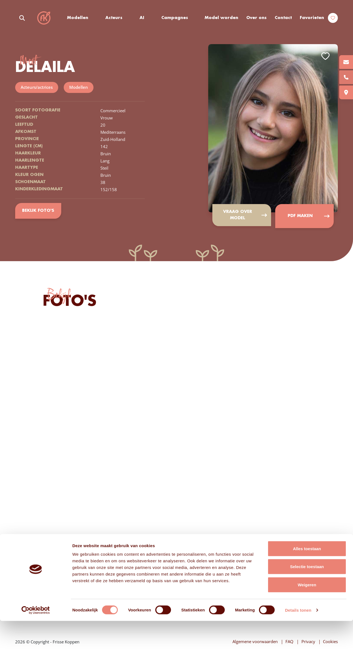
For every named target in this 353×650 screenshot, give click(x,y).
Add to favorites (325, 56)
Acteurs (114, 18)
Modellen (78, 18)
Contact (283, 18)
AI (142, 18)
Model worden (222, 18)
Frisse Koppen (44, 18)
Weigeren (307, 613)
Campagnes (175, 18)
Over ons (256, 18)
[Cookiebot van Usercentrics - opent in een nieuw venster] (36, 639)
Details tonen (298, 639)
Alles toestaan (307, 577)
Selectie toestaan (307, 595)
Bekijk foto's (38, 210)
